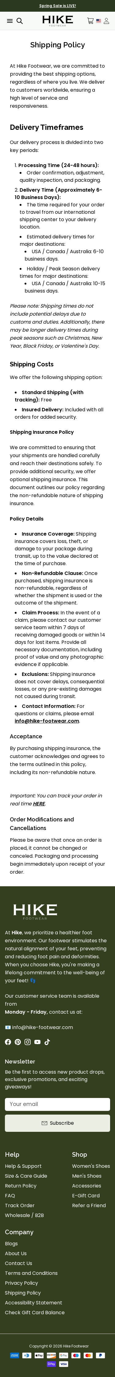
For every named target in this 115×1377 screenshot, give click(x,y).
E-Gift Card (86, 1195)
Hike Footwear (76, 1346)
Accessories (86, 1185)
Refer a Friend (89, 1205)
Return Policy (20, 1185)
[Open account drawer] (106, 21)
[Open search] (19, 21)
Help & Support (23, 1166)
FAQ (10, 1195)
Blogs (11, 1243)
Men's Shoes (87, 1175)
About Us (16, 1253)
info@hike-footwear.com (47, 720)
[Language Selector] (99, 20)
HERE (39, 803)
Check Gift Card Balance (35, 1312)
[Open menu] (9, 21)
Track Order (20, 1205)
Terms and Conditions (31, 1273)
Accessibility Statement (33, 1302)
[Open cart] (90, 21)
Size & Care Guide (26, 1175)
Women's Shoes (91, 1166)
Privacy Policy (21, 1283)
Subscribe (57, 1123)
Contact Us (18, 1263)
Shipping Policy (23, 1292)
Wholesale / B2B (24, 1215)
